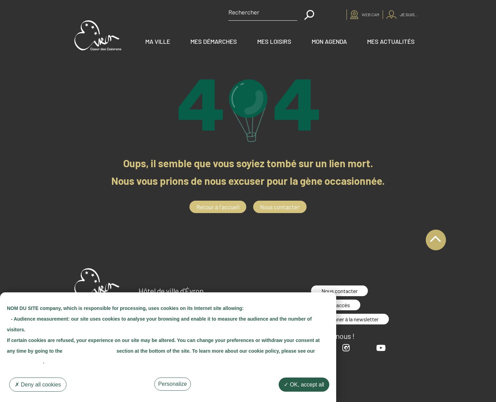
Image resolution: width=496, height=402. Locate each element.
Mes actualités (391, 41)
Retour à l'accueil (217, 206)
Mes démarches (213, 41)
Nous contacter (280, 206)
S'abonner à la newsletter (350, 319)
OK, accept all (304, 385)
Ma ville (157, 41)
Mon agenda (329, 41)
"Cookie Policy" (25, 361)
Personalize (172, 384)
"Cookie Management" (89, 351)
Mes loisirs (274, 41)
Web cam (370, 14)
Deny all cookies (38, 385)
